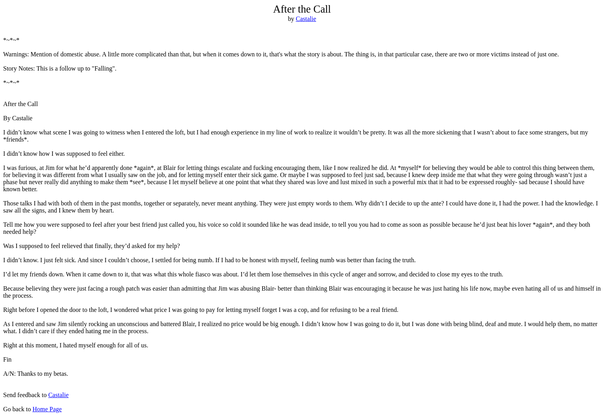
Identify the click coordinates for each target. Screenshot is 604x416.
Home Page (47, 409)
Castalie (306, 18)
